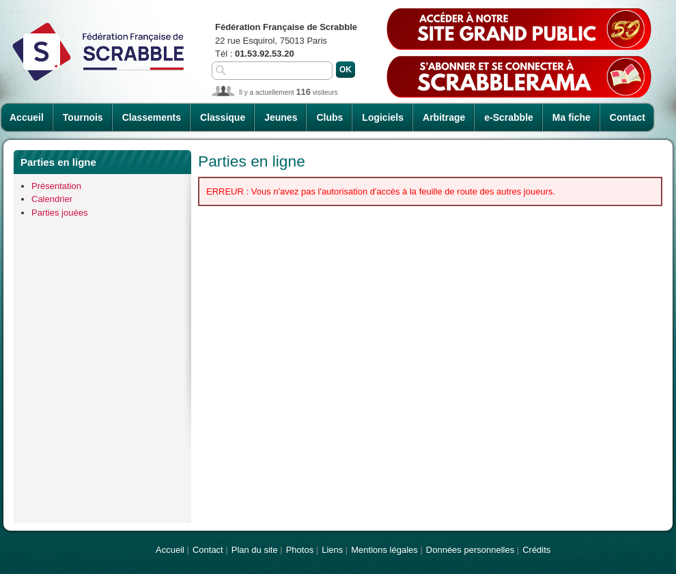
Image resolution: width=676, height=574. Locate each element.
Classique (222, 117)
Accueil (27, 117)
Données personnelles (470, 550)
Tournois (83, 117)
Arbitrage (444, 117)
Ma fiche (571, 117)
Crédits (536, 550)
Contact (627, 117)
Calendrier (51, 199)
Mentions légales (384, 550)
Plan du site (254, 550)
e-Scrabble (508, 117)
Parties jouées (59, 212)
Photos (299, 550)
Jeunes (280, 117)
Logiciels (383, 117)
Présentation (56, 186)
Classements (151, 117)
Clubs (329, 117)
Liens (332, 550)
